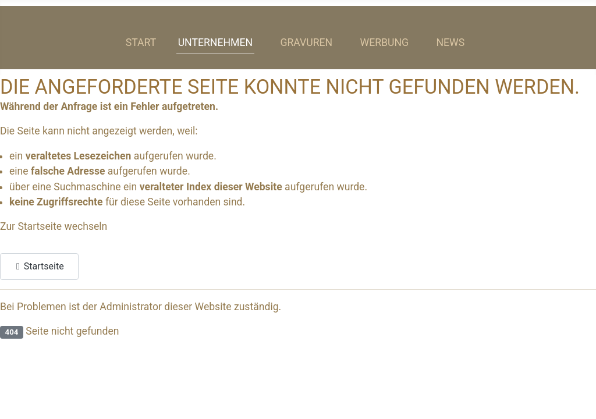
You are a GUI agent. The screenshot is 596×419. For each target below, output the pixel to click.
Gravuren (306, 42)
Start (141, 42)
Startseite (39, 265)
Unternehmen (215, 42)
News (450, 42)
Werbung (384, 42)
